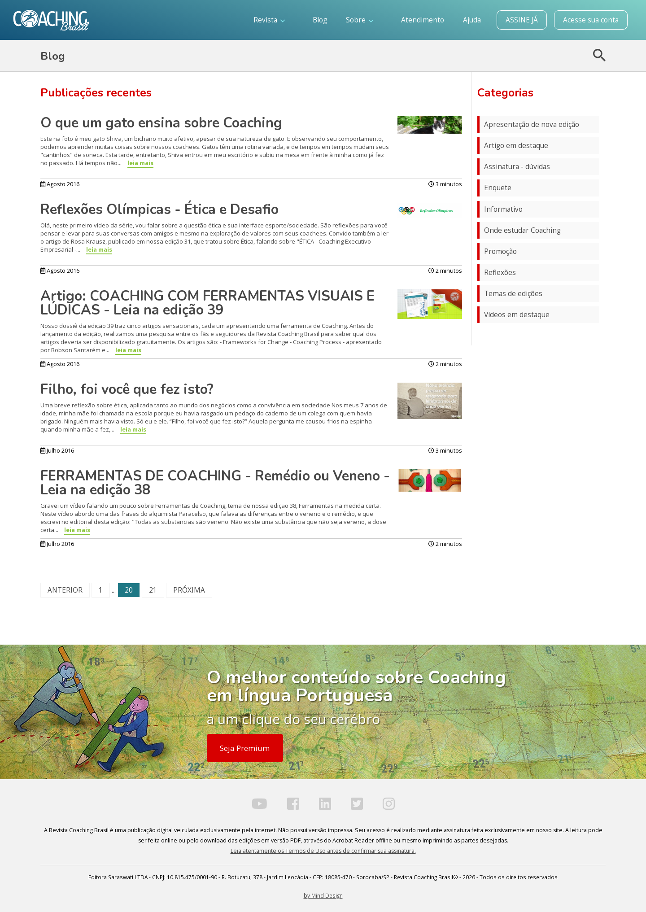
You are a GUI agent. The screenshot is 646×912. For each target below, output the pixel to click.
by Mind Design (323, 895)
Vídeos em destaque (517, 314)
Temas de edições (513, 293)
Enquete (497, 187)
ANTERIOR (65, 590)
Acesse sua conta (591, 20)
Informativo (503, 209)
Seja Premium (245, 748)
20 (129, 590)
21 (153, 590)
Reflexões (500, 272)
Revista (269, 20)
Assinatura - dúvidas (517, 166)
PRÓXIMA (189, 590)
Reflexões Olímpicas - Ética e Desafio (159, 209)
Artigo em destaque (516, 145)
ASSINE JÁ (522, 20)
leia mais (140, 163)
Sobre (359, 20)
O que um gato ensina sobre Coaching (161, 122)
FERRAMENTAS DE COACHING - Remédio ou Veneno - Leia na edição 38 (215, 483)
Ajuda (472, 20)
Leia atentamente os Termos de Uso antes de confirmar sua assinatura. (323, 851)
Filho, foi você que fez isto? (127, 389)
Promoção (500, 251)
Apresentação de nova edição (531, 124)
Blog (320, 20)
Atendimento (422, 20)
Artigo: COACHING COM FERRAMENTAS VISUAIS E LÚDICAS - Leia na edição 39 (207, 303)
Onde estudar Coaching (522, 230)
